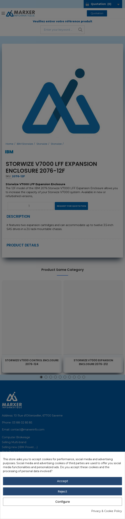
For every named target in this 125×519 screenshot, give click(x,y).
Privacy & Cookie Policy (106, 511)
